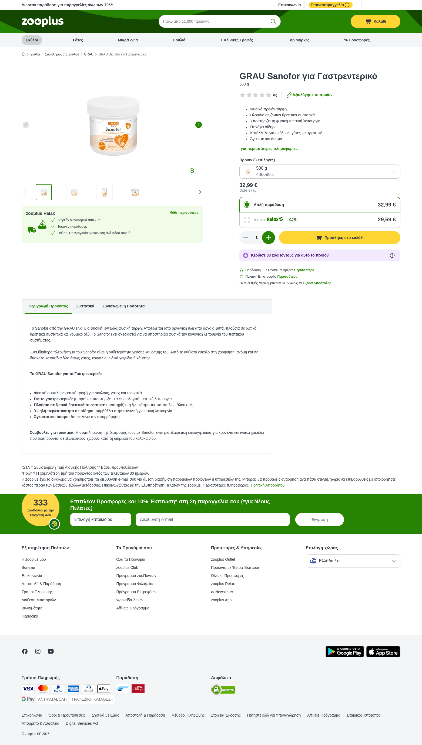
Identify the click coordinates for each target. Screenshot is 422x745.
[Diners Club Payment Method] (88, 689)
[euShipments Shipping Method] (122, 689)
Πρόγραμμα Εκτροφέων (136, 592)
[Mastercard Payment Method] (43, 689)
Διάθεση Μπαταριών (39, 600)
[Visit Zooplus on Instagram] (38, 651)
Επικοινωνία (289, 5)
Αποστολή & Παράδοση (41, 584)
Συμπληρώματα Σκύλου (62, 54)
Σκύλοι (32, 40)
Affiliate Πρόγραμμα (133, 608)
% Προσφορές (357, 40)
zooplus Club (127, 567)
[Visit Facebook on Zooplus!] (25, 651)
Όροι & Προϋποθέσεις (67, 715)
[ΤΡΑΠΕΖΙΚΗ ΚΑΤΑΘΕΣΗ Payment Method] (92, 700)
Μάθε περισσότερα (184, 213)
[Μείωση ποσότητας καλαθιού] (245, 237)
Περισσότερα (304, 270)
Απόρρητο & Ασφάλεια (40, 723)
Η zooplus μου (34, 559)
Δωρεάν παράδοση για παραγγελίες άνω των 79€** (68, 5)
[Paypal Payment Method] (58, 689)
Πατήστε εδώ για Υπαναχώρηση (274, 715)
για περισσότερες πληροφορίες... (270, 148)
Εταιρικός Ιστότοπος (364, 715)
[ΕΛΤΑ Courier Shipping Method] (138, 689)
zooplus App (221, 600)
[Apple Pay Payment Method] (103, 689)
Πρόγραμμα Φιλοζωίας (135, 584)
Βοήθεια (28, 567)
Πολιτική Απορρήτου (267, 485)
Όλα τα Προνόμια (130, 559)
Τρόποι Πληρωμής (37, 592)
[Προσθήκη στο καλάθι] (339, 237)
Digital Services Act (82, 723)
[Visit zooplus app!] (345, 656)
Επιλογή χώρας (322, 548)
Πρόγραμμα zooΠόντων (136, 575)
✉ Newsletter (222, 592)
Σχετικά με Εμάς (105, 715)
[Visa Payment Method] (28, 689)
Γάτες (78, 40)
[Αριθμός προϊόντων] (257, 237)
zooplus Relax (223, 584)
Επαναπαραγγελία (330, 5)
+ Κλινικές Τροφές (236, 40)
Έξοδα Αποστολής (317, 283)
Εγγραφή (320, 519)
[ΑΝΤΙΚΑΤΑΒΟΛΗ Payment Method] (52, 700)
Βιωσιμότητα (32, 608)
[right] (198, 125)
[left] (26, 125)
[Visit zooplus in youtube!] (51, 651)
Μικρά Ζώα (128, 40)
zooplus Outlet (223, 559)
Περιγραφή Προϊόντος (48, 306)
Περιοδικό (30, 616)
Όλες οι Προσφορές (227, 575)
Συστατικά (85, 306)
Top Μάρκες (298, 40)
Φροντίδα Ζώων (129, 600)
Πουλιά (179, 40)
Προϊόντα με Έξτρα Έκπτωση (235, 567)
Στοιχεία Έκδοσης (225, 715)
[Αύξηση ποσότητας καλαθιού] (268, 237)
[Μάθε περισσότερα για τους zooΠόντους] (392, 255)
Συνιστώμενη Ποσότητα (123, 306)
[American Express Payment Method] (73, 689)
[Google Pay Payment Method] (28, 700)
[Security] (223, 690)
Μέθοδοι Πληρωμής (188, 715)
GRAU (88, 54)
